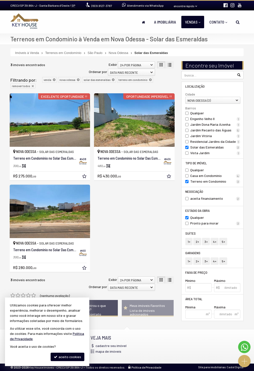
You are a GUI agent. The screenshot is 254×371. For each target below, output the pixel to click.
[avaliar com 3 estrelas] (23, 295)
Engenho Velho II (215, 119)
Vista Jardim (215, 153)
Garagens (192, 253)
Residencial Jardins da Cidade (215, 141)
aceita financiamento (215, 198)
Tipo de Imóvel (196, 163)
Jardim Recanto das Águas (215, 130)
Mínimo (190, 280)
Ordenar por (98, 72)
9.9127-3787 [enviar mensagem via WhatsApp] (101, 5)
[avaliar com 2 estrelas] (18, 295)
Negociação (194, 191)
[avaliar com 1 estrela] (12, 295)
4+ (214, 241)
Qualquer (197, 113)
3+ (206, 241)
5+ (223, 241)
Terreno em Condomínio (215, 181)
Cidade (190, 94)
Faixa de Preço (196, 272)
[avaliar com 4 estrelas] (28, 295)
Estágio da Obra (197, 210)
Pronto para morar (215, 223)
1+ (189, 241)
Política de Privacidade (146, 367)
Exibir (113, 64)
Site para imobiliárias (211, 367)
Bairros (190, 108)
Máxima (219, 307)
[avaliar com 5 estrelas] (33, 295)
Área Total (193, 299)
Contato (218, 22)
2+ (197, 241)
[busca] (237, 22)
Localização (195, 86)
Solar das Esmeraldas (215, 147)
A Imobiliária (165, 22)
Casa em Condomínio (215, 175)
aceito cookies (67, 357)
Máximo (219, 280)
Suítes (190, 233)
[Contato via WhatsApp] (244, 347)
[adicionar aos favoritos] (85, 177)
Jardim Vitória (215, 136)
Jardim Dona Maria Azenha (215, 124)
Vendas (192, 22)
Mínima (190, 307)
